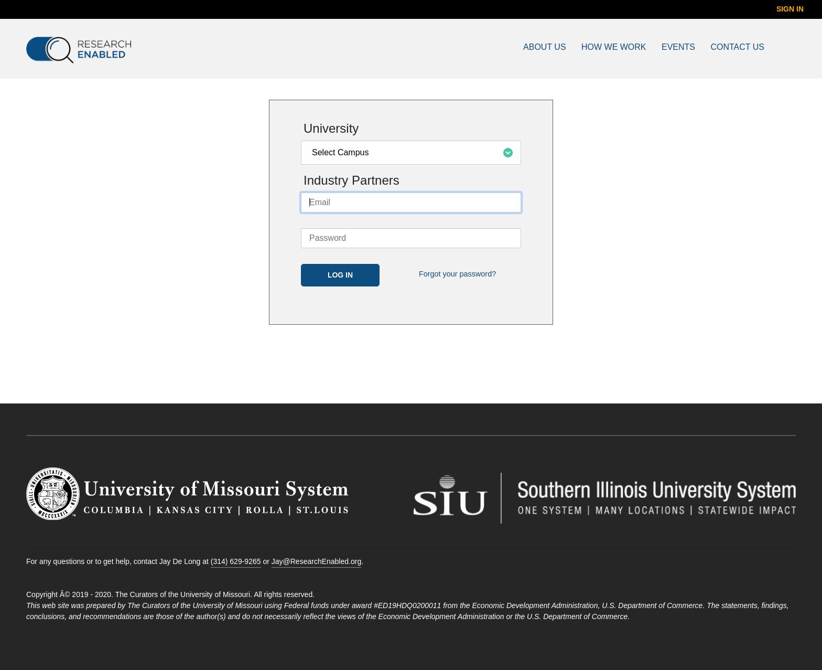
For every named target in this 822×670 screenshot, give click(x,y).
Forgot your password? (457, 274)
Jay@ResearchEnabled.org (316, 561)
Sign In (790, 9)
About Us (544, 46)
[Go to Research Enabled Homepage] (131, 50)
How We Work (613, 46)
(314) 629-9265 (236, 561)
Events (678, 46)
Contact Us (737, 46)
